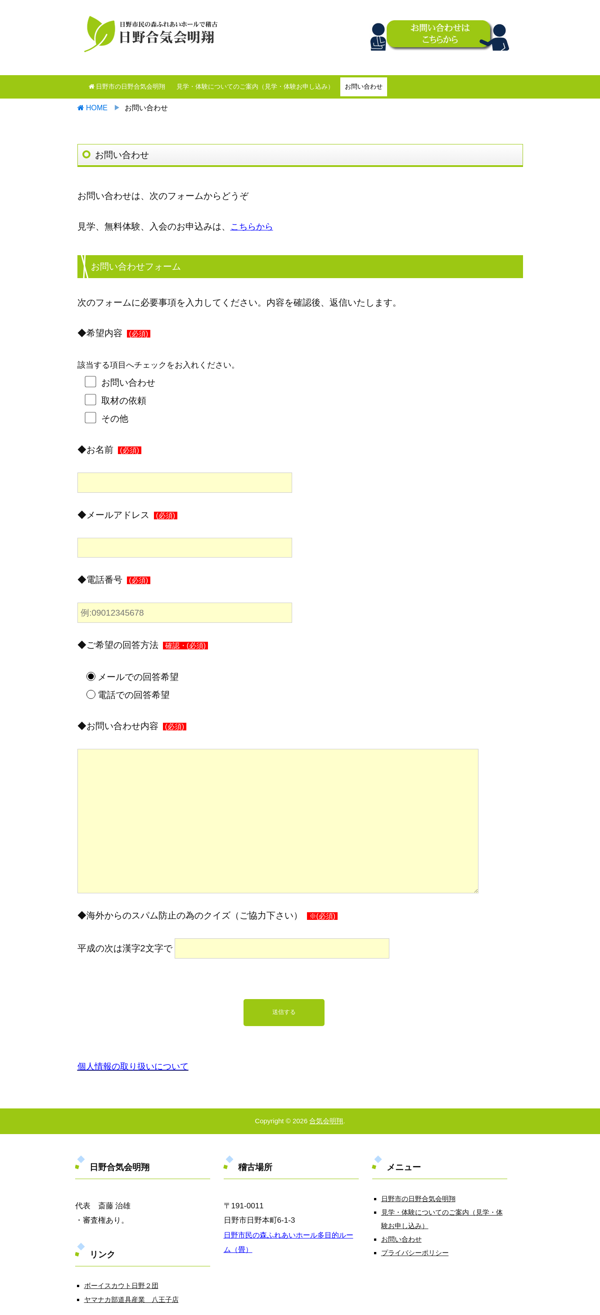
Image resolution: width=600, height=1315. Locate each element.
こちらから (252, 226)
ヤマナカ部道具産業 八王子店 (131, 1299)
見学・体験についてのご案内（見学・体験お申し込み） (255, 86)
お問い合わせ (364, 86)
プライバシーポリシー (415, 1252)
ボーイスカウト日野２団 (121, 1285)
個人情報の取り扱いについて (135, 1066)
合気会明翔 (326, 1121)
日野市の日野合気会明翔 (127, 86)
